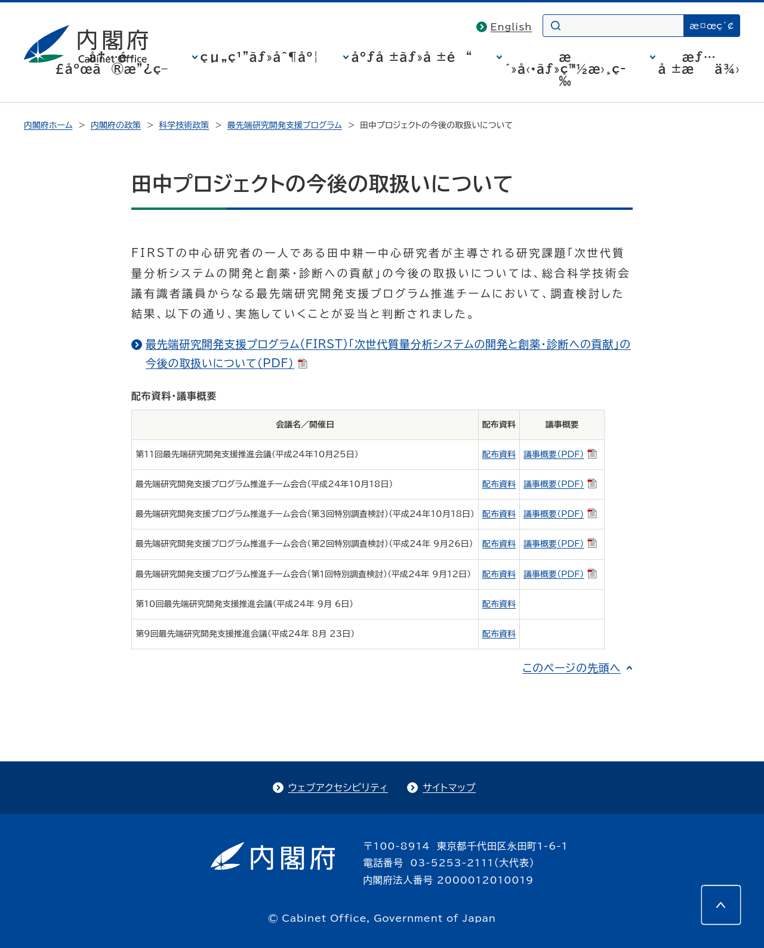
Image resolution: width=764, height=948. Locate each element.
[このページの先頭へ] (721, 905)
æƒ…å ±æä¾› (699, 63)
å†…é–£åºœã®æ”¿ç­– (111, 63)
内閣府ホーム (48, 125)
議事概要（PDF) (560, 514)
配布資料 (499, 454)
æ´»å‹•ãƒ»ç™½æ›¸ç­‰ (565, 68)
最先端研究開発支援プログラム (284, 125)
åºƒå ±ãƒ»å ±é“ (412, 57)
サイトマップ (449, 787)
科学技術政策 (184, 125)
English (511, 27)
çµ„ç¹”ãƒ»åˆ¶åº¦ (260, 57)
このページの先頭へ (571, 667)
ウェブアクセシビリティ (338, 787)
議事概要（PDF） (560, 454)
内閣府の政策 (116, 125)
